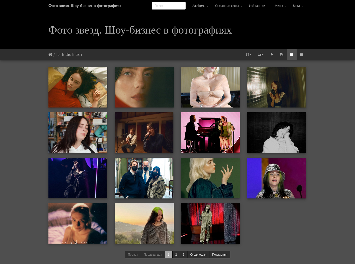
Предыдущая (153, 254)
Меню (280, 6)
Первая (133, 254)
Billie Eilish (72, 54)
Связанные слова (228, 6)
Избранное (258, 6)
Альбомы (200, 6)
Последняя (219, 254)
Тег (58, 54)
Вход (298, 6)
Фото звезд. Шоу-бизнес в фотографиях (84, 5)
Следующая (198, 254)
